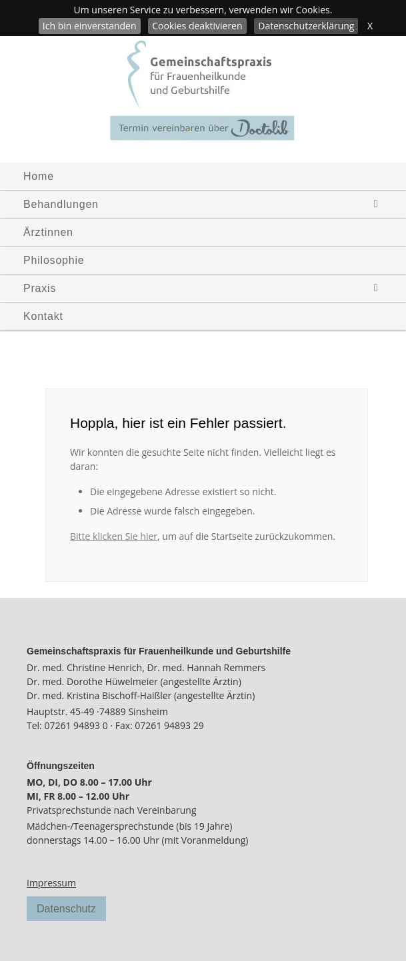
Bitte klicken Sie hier (113, 536)
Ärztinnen (48, 232)
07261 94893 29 (169, 725)
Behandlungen (208, 204)
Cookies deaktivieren (197, 25)
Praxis (208, 288)
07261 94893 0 (75, 725)
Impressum (51, 882)
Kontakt (43, 316)
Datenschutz (66, 908)
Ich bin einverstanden (90, 25)
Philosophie (54, 260)
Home (38, 176)
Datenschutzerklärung (306, 25)
